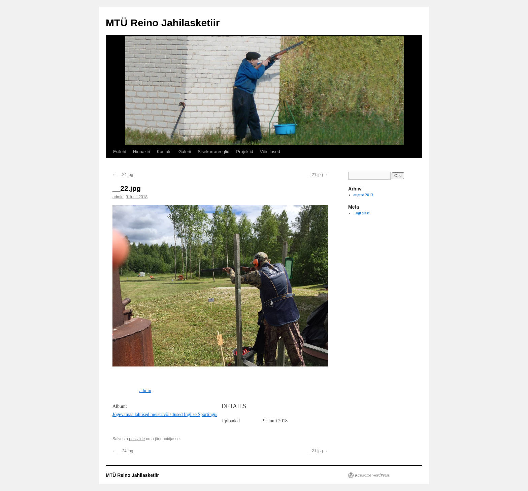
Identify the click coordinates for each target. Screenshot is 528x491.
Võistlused (270, 151)
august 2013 (363, 194)
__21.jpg (317, 174)
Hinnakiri (141, 151)
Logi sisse (362, 213)
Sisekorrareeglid (213, 151)
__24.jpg (122, 174)
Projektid (244, 151)
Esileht (119, 151)
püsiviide (137, 438)
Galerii (184, 151)
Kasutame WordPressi (373, 475)
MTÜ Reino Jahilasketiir (163, 22)
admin (118, 197)
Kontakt (164, 151)
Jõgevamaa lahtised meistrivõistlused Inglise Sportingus (165, 414)
